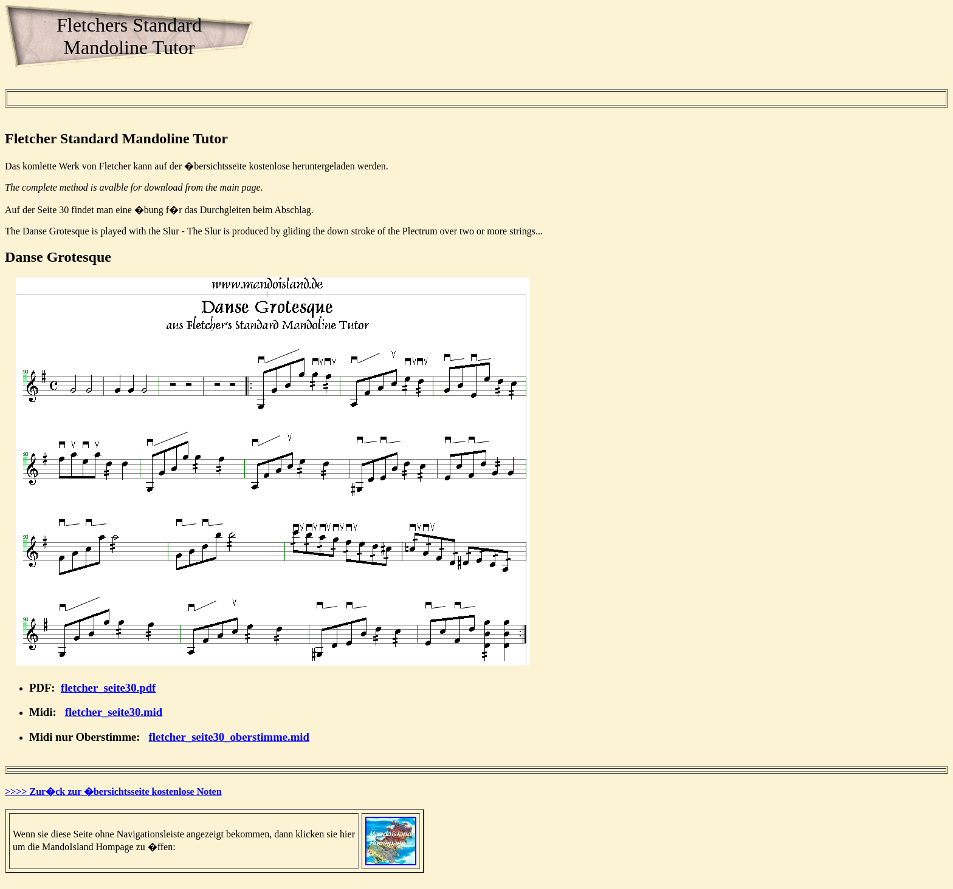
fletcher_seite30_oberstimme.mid (229, 737)
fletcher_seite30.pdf (108, 687)
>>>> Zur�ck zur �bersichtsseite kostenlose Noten (113, 791)
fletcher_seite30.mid (113, 712)
